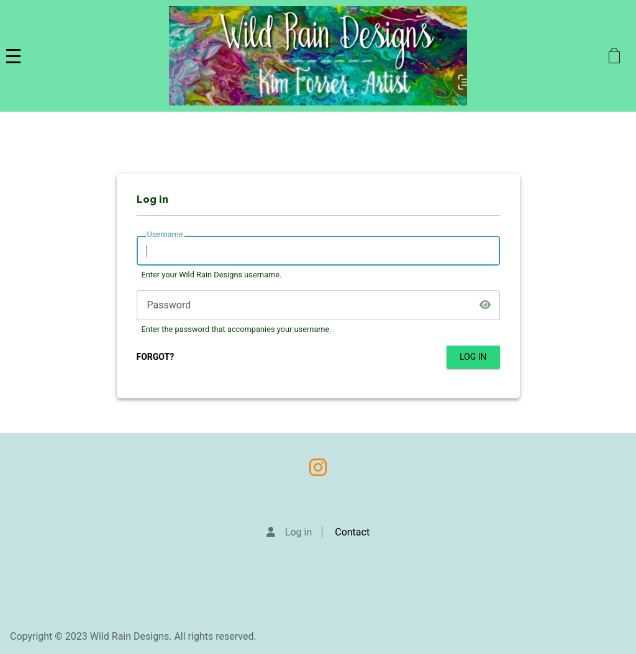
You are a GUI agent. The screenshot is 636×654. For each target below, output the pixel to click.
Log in (298, 532)
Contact (352, 532)
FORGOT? (156, 357)
